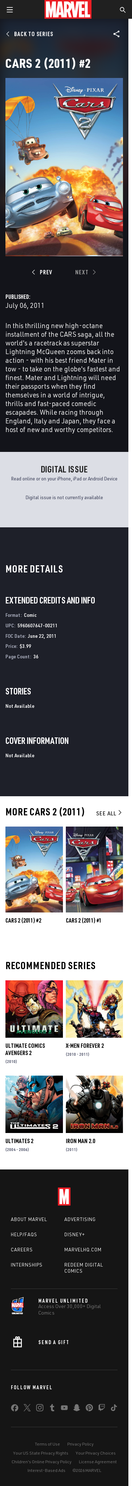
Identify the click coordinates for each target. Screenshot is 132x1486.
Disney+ (74, 1234)
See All (109, 813)
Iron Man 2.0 (80, 1141)
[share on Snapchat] (76, 1409)
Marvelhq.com (83, 1249)
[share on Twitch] (101, 1409)
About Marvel (29, 1219)
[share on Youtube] (64, 1409)
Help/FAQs (24, 1234)
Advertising (80, 1219)
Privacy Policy (80, 1444)
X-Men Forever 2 (85, 1045)
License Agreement (98, 1461)
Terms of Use (47, 1444)
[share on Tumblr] (52, 1409)
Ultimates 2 (19, 1141)
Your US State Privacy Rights (40, 1453)
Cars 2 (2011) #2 (23, 920)
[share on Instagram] (39, 1409)
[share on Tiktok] (114, 1409)
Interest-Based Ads (46, 1470)
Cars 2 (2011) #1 (84, 920)
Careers (22, 1249)
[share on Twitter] (27, 1409)
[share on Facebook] (14, 1409)
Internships (27, 1265)
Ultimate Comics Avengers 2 (25, 1049)
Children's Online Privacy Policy (42, 1461)
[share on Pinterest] (89, 1409)
